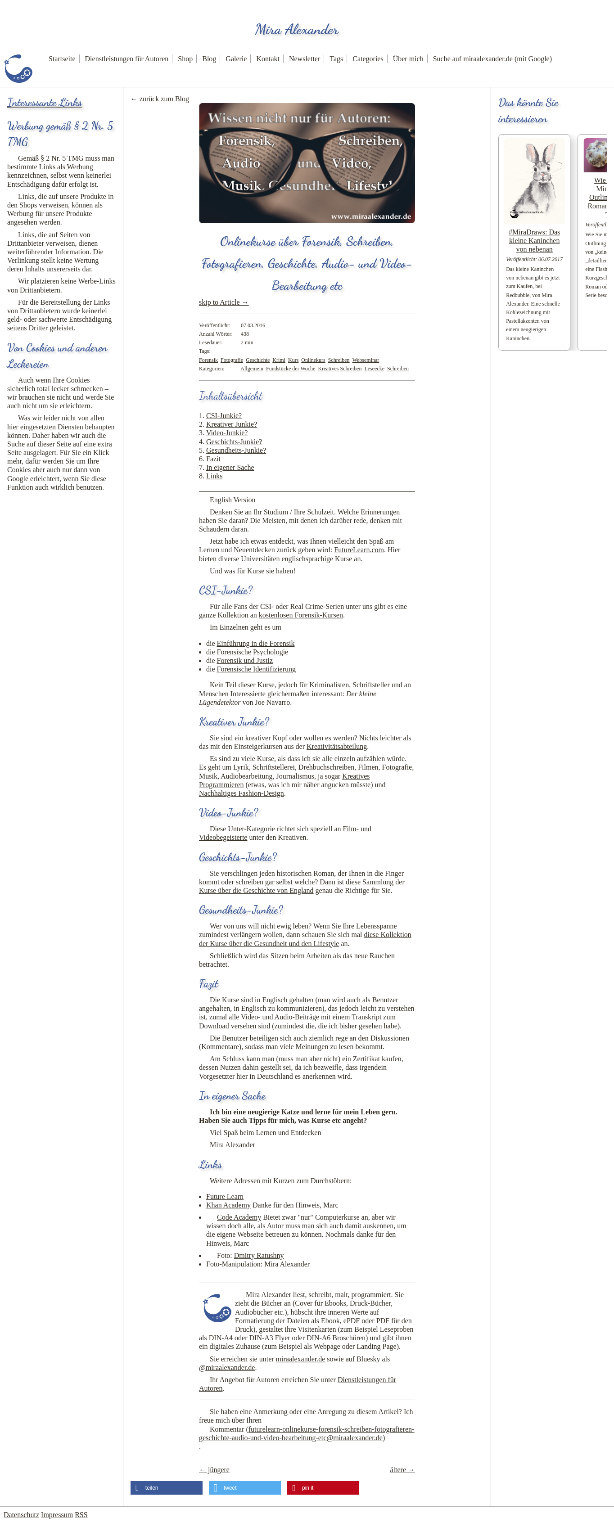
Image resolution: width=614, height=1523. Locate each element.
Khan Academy (228, 1205)
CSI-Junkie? (224, 415)
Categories (367, 59)
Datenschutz (21, 1514)
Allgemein (251, 368)
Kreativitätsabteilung (337, 746)
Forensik (208, 360)
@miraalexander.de (227, 1367)
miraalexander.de (300, 1359)
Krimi (278, 360)
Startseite (62, 59)
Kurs (293, 360)
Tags (336, 59)
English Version (232, 500)
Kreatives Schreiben (339, 368)
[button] (167, 1488)
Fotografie (232, 360)
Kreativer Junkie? (231, 424)
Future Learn (225, 1196)
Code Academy (239, 1217)
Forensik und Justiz (245, 660)
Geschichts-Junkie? (234, 442)
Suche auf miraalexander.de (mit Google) (492, 59)
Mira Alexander (297, 29)
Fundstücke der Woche (290, 368)
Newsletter (304, 59)
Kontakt (268, 59)
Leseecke (374, 368)
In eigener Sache (230, 467)
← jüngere (214, 1469)
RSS (81, 1514)
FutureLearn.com (359, 550)
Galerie (236, 59)
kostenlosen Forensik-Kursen (301, 615)
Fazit (213, 459)
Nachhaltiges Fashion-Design (241, 793)
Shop (185, 59)
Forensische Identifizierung (256, 669)
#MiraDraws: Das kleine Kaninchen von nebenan (534, 240)
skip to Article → (224, 302)
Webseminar (365, 360)
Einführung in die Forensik (256, 643)
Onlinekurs (313, 360)
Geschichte (258, 360)
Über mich (408, 59)
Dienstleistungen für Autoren (127, 59)
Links (214, 476)
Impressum (57, 1514)
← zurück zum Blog (160, 99)
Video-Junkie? (227, 433)
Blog (209, 59)
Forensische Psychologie (253, 652)
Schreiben (339, 360)
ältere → (402, 1469)
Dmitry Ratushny (259, 1255)
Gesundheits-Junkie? (236, 450)
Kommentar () (306, 1433)
